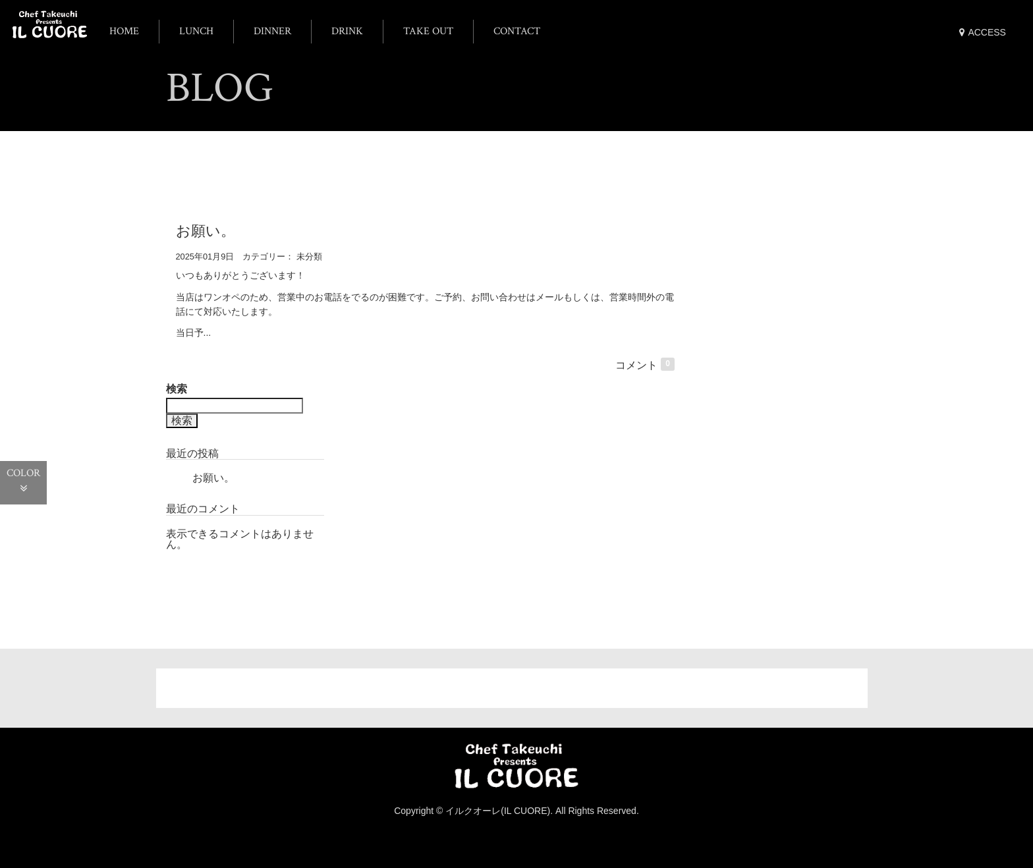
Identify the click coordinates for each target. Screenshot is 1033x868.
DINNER (272, 31)
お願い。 (205, 233)
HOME (124, 31)
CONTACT (516, 31)
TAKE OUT (428, 31)
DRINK (347, 31)
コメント (645, 367)
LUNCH (196, 31)
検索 (176, 391)
